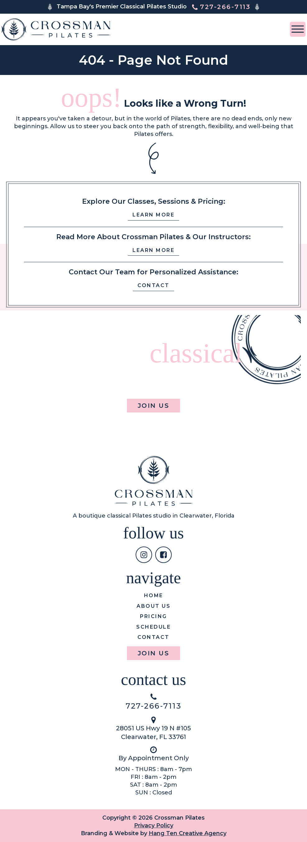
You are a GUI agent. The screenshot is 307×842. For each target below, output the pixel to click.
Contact (153, 285)
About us (153, 606)
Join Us (154, 405)
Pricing (153, 616)
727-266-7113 (153, 705)
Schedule (153, 627)
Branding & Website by (153, 833)
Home (153, 595)
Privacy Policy (153, 825)
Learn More (153, 215)
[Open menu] (297, 29)
